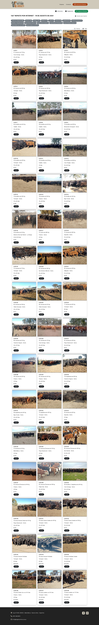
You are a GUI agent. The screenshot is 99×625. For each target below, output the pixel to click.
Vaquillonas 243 (66, 20)
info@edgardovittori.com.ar (19, 619)
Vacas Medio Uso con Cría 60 (18, 25)
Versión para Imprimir (81, 16)
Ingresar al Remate (81, 11)
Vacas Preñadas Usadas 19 (70, 22)
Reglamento (69, 11)
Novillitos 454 (36, 20)
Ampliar (16, 62)
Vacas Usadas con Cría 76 (32, 25)
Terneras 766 (58, 20)
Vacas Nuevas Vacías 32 (30, 22)
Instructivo (59, 11)
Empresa (62, 4)
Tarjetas (77, 28)
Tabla (84, 28)
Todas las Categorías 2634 (18, 20)
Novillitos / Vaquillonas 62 (17, 22)
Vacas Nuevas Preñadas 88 (56, 22)
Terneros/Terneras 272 (77, 20)
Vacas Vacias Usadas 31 (43, 22)
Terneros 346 (28, 20)
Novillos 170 (44, 20)
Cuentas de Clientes (80, 4)
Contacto (68, 4)
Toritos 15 (51, 20)
